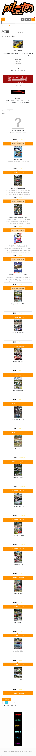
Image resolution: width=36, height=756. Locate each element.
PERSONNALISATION (18, 130)
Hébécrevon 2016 (18, 390)
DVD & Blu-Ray (18, 51)
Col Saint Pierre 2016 (18, 333)
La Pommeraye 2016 (18, 506)
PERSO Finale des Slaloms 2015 (18, 246)
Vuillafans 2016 (18, 593)
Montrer (4, 111)
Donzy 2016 (18, 448)
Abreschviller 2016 (18, 361)
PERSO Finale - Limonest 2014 (18, 217)
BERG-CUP (18, 86)
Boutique (18, 98)
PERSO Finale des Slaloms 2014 (18, 188)
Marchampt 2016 (18, 564)
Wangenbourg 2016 (18, 419)
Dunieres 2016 (18, 622)
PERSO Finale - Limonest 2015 (18, 275)
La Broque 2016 (18, 477)
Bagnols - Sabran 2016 (18, 304)
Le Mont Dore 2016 (18, 651)
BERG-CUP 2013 (18, 159)
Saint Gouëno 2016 (18, 535)
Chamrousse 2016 (18, 680)
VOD (18, 68)
